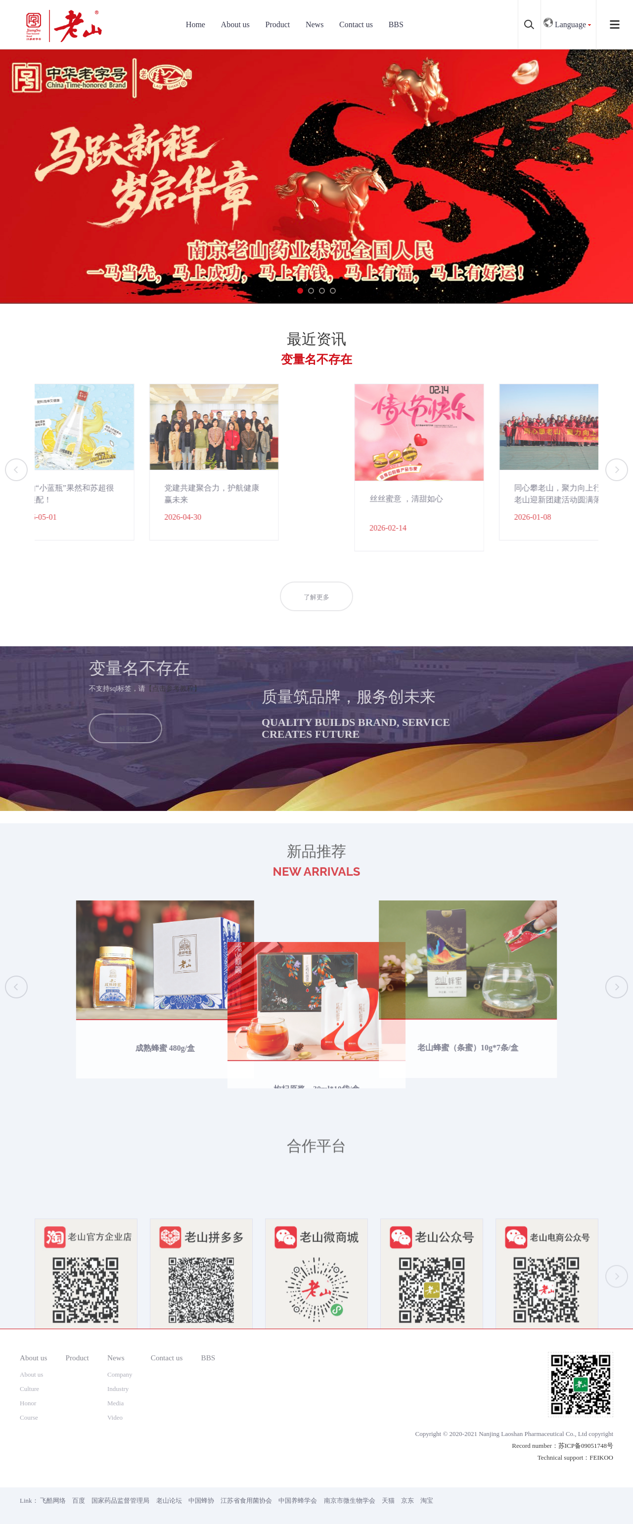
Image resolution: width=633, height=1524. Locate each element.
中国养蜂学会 (297, 1500)
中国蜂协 (201, 1500)
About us (235, 24)
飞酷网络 (53, 1500)
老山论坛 (169, 1500)
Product (277, 24)
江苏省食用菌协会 (246, 1500)
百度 (78, 1500)
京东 (407, 1500)
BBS (396, 24)
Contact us (356, 24)
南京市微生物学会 (349, 1500)
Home (195, 24)
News (314, 24)
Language (564, 22)
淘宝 (426, 1500)
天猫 (388, 1500)
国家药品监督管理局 (120, 1500)
